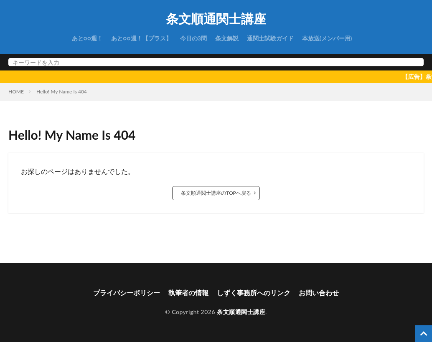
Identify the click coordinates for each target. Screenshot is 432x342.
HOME (16, 91)
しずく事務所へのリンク (253, 293)
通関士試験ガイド (270, 38)
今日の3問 (193, 38)
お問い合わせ (319, 293)
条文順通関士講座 (216, 19)
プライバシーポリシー (126, 293)
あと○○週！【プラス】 (141, 38)
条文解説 (227, 38)
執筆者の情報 (188, 293)
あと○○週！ (87, 38)
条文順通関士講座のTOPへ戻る (216, 193)
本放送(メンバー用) (327, 38)
